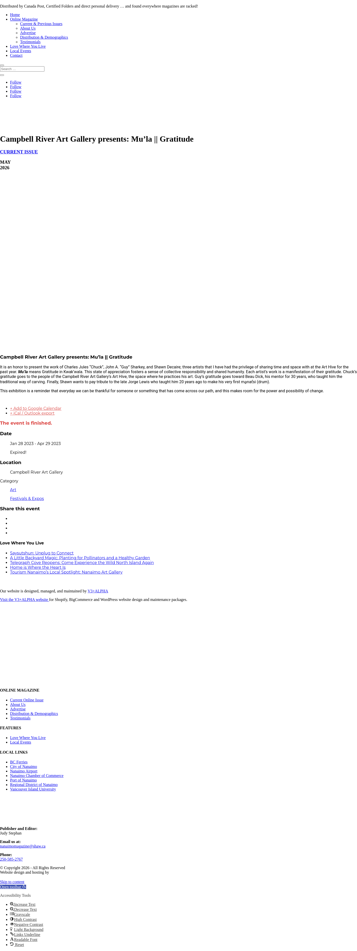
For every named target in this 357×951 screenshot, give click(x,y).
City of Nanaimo (23, 766)
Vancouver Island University (33, 789)
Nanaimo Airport (23, 771)
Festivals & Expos (27, 498)
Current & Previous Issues (41, 24)
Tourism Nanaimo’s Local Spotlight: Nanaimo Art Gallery (66, 572)
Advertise (28, 33)
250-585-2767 (11, 859)
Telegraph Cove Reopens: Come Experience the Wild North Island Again (82, 562)
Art (13, 489)
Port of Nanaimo (23, 780)
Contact (16, 55)
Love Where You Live (28, 46)
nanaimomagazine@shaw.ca (22, 846)
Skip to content (12, 882)
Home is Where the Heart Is (38, 567)
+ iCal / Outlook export (32, 413)
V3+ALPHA (98, 591)
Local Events (20, 51)
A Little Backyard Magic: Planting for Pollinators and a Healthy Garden (80, 557)
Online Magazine (24, 19)
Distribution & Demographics (44, 37)
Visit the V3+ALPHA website (24, 599)
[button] (13, 887)
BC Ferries (19, 762)
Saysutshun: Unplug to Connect (42, 553)
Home (15, 15)
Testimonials (30, 42)
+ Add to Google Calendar (36, 408)
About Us (28, 28)
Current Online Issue (26, 700)
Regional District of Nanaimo (34, 784)
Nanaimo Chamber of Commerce (37, 775)
